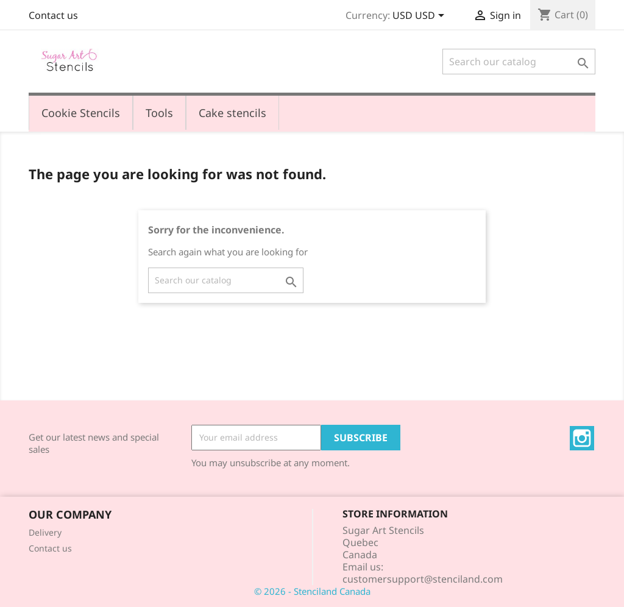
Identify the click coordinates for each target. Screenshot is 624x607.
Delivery (45, 532)
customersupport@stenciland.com (422, 579)
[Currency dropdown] (420, 16)
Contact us (53, 15)
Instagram (582, 438)
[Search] (518, 61)
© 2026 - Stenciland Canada (312, 591)
